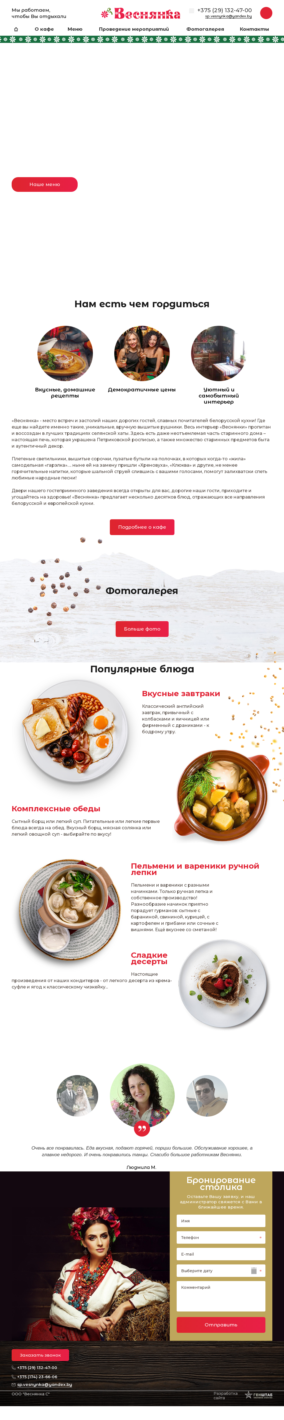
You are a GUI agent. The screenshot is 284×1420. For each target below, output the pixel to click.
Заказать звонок (40, 1355)
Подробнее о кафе (142, 527)
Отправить (221, 1325)
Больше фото (142, 629)
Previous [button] (15, 110)
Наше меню (44, 184)
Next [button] (268, 110)
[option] (142, 139)
